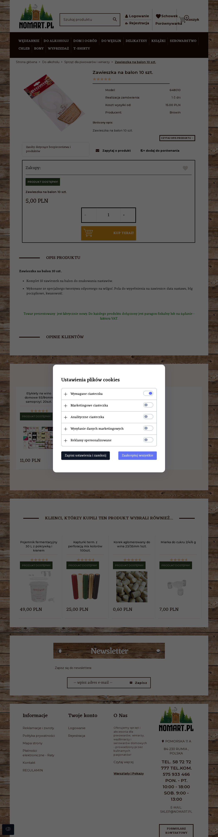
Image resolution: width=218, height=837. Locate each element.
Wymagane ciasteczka (87, 394)
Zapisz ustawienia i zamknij (85, 456)
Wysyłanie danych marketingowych (97, 429)
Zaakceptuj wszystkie (137, 456)
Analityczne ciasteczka (87, 417)
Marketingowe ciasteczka (89, 406)
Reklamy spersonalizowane (91, 440)
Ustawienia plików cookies (90, 380)
